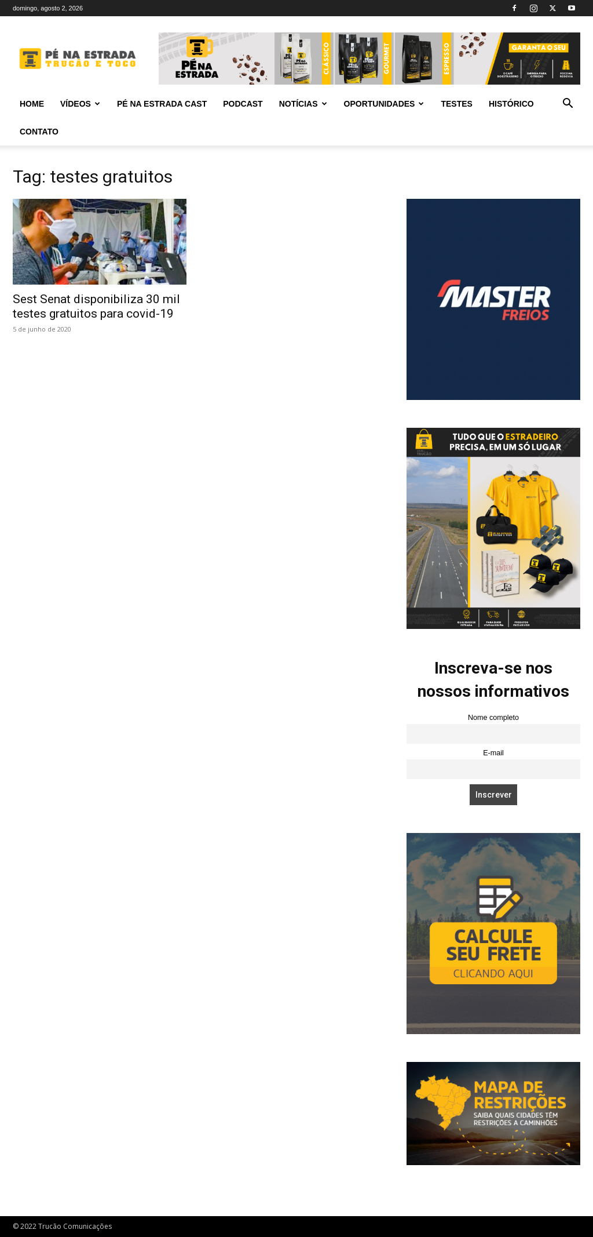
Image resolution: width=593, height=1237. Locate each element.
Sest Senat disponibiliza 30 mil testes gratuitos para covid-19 (96, 306)
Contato (39, 131)
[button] (567, 104)
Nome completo (493, 718)
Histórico (511, 103)
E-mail (493, 753)
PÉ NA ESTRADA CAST (162, 103)
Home (32, 103)
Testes (456, 103)
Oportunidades (384, 103)
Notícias (303, 103)
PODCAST (242, 103)
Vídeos (80, 103)
